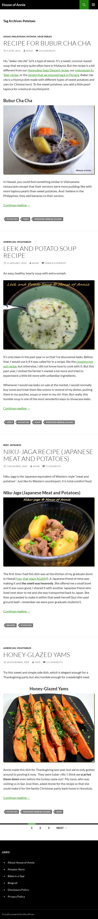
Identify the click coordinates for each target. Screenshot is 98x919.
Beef (6, 445)
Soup (37, 422)
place (32, 578)
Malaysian (18, 36)
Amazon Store (16, 869)
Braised (11, 625)
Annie (29, 50)
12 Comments (54, 662)
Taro (26, 219)
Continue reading (16, 205)
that (25, 578)
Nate (37, 662)
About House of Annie (21, 862)
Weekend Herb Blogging (48, 219)
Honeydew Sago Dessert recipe (48, 70)
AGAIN (41, 578)
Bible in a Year (16, 876)
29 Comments (47, 50)
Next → (61, 827)
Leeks (10, 422)
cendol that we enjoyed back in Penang (53, 75)
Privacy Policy (16, 896)
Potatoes (12, 219)
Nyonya (31, 36)
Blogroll (12, 883)
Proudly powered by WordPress (18, 914)
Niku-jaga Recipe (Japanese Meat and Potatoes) (48, 455)
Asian (7, 36)
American (9, 241)
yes (19, 578)
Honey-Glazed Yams (36, 655)
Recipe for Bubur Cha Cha (47, 43)
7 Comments (53, 466)
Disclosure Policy (18, 889)
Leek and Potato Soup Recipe (39, 251)
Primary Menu (93, 4)
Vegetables (44, 36)
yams (59, 811)
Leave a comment (55, 263)
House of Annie (14, 5)
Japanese (15, 445)
